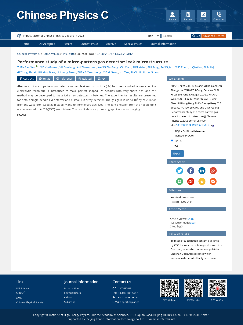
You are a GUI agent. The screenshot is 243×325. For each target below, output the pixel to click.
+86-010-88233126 (128, 297)
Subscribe (69, 302)
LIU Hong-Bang (66, 72)
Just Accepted (46, 44)
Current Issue (89, 44)
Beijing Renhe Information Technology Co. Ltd (115, 319)
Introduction (71, 288)
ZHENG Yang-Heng (89, 72)
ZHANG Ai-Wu (26, 67)
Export (177, 153)
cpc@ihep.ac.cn (130, 302)
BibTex (176, 141)
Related (85, 78)
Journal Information (163, 44)
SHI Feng (153, 67)
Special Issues (133, 44)
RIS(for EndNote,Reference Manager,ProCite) (188, 133)
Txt (174, 146)
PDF (102, 78)
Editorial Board (72, 293)
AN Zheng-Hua (86, 67)
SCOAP (20, 293)
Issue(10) (68, 54)
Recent (67, 44)
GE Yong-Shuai (26, 72)
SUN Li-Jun (210, 67)
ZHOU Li (136, 72)
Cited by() (176, 226)
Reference (64, 78)
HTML (44, 78)
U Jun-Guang (151, 72)
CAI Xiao (125, 67)
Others (68, 297)
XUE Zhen (181, 67)
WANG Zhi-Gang (108, 67)
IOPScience (22, 288)
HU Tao (124, 72)
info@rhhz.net (166, 319)
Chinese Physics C (28, 54)
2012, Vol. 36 (52, 54)
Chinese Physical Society (30, 302)
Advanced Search (214, 36)
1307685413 (124, 288)
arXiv (19, 297)
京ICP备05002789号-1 (196, 315)
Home (25, 44)
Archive (111, 44)
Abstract (27, 78)
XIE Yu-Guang (48, 67)
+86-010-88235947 (128, 293)
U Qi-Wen (196, 67)
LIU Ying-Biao (46, 72)
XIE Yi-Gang (110, 72)
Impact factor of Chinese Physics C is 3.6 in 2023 (53, 35)
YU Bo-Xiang (67, 67)
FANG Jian (167, 67)
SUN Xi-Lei (139, 67)
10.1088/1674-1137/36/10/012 (114, 54)
